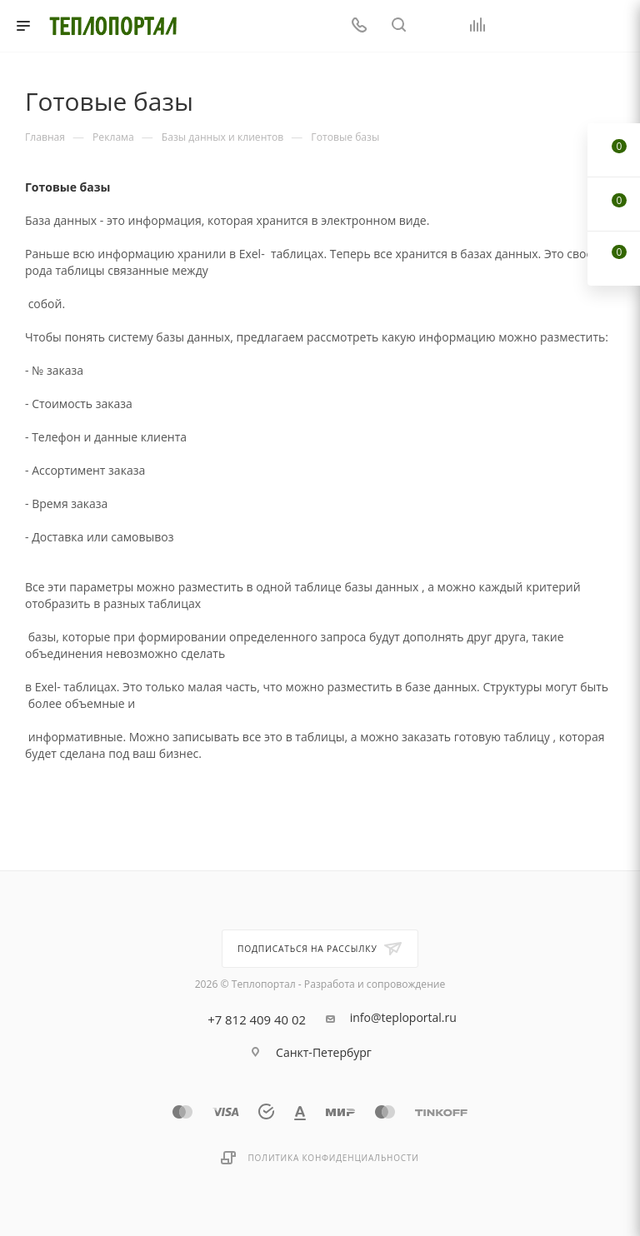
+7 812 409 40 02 (257, 1020)
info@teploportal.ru (403, 1017)
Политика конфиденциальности (333, 1158)
